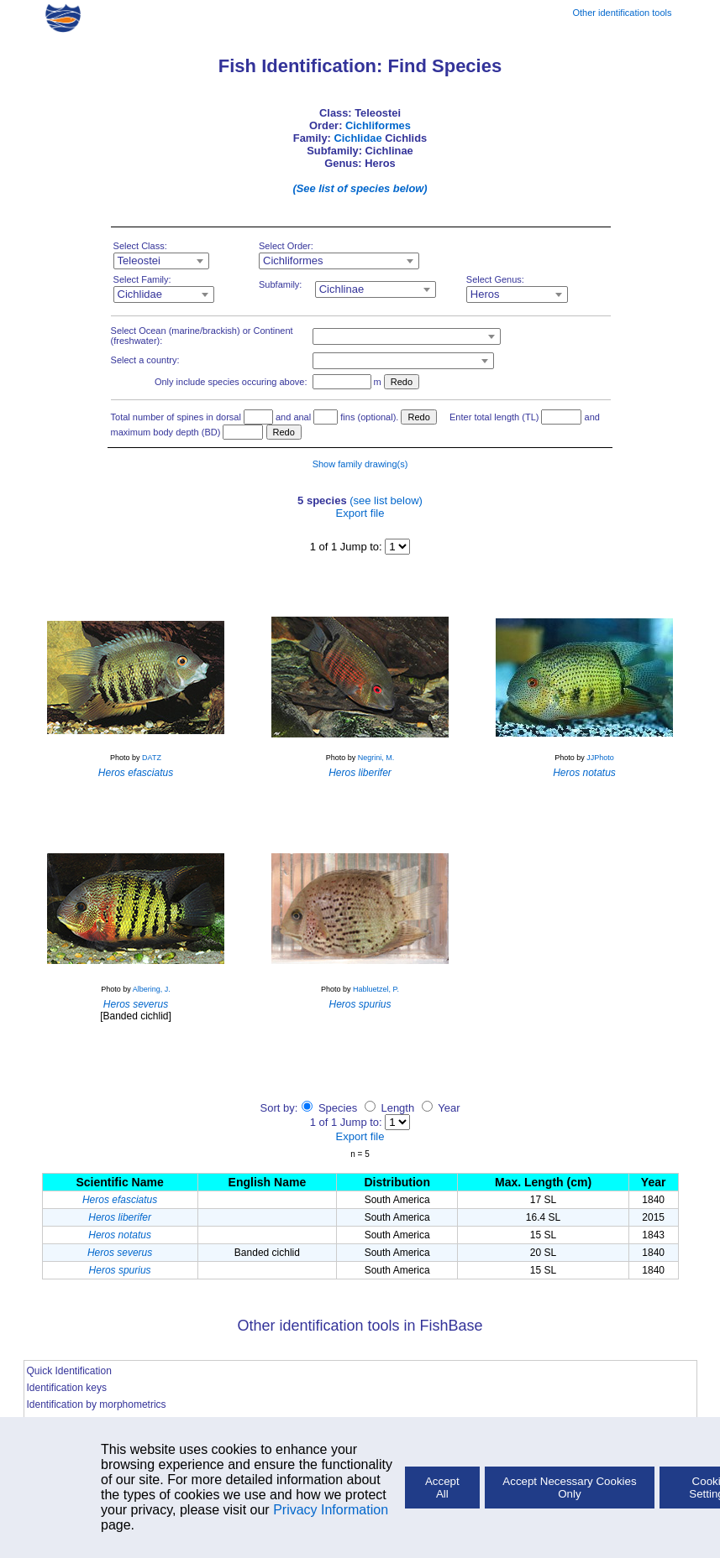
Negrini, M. (376, 757)
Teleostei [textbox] (139, 260)
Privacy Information (330, 1510)
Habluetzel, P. (376, 989)
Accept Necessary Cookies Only (569, 1487)
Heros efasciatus (119, 1200)
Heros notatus (119, 1235)
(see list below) (386, 500)
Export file (360, 513)
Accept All (442, 1487)
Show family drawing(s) (360, 464)
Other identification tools (621, 13)
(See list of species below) (359, 188)
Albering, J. (152, 989)
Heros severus (119, 1252)
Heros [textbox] (485, 294)
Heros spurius (120, 1270)
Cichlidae (357, 138)
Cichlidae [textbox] (140, 294)
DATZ (151, 757)
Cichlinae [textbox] (341, 289)
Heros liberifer (119, 1217)
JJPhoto (600, 757)
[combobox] (161, 261)
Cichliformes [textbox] (293, 260)
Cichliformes (378, 125)
